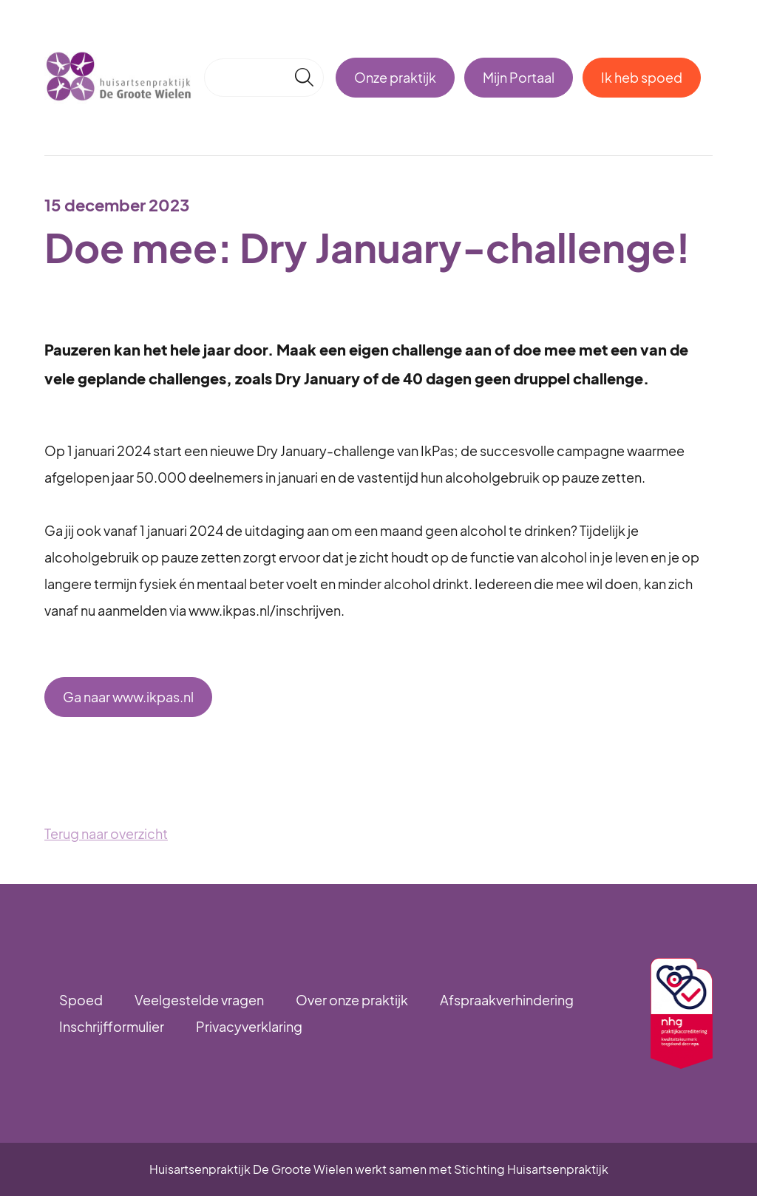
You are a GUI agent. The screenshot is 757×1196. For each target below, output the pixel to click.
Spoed (81, 999)
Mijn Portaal (518, 77)
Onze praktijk (395, 77)
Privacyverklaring (249, 1026)
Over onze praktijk (352, 999)
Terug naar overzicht (106, 833)
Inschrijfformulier (111, 1026)
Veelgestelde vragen (199, 999)
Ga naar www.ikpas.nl (128, 696)
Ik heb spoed (641, 77)
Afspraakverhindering (507, 999)
